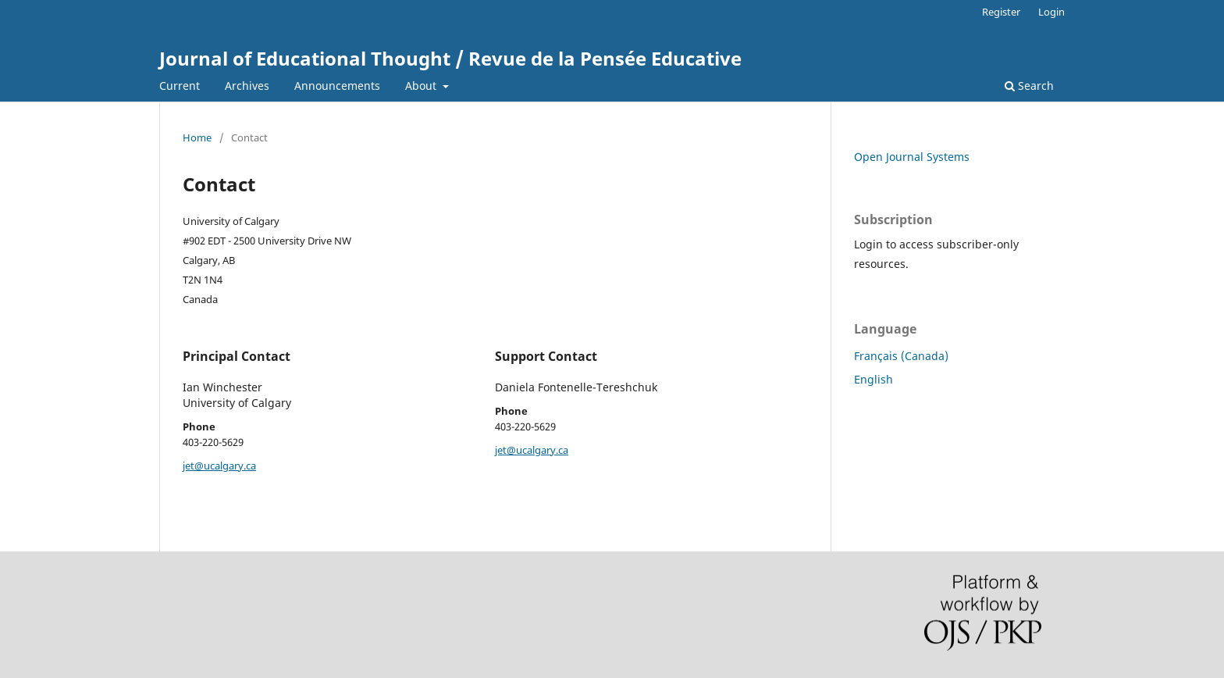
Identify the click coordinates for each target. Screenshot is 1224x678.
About (422, 85)
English (873, 379)
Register (1001, 12)
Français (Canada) (901, 355)
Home (197, 137)
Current (179, 85)
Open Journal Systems (912, 156)
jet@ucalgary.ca (219, 466)
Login (1051, 12)
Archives (247, 85)
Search (1029, 85)
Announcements (337, 85)
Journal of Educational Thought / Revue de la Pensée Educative (450, 58)
